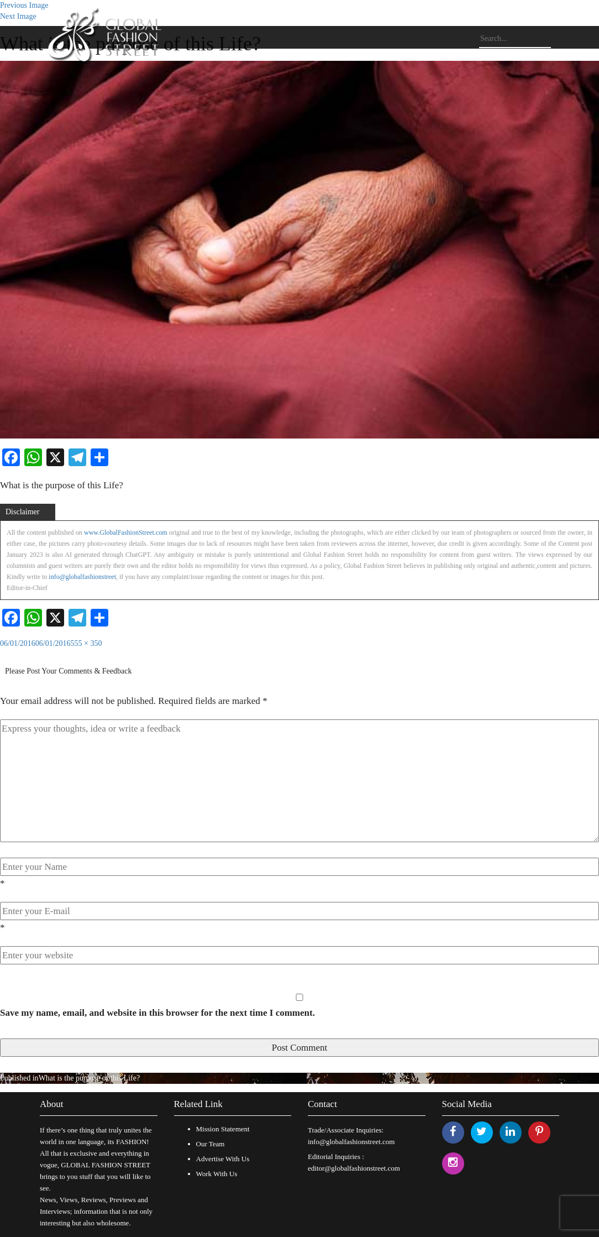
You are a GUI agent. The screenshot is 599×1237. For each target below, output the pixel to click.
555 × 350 (86, 643)
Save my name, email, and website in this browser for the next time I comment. (157, 1013)
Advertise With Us (223, 1159)
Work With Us (217, 1174)
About (52, 1104)
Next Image (18, 16)
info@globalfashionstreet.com (351, 1141)
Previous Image (24, 5)
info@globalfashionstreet (82, 577)
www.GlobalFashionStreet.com (125, 532)
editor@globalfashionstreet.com (354, 1168)
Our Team (210, 1144)
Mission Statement (223, 1129)
